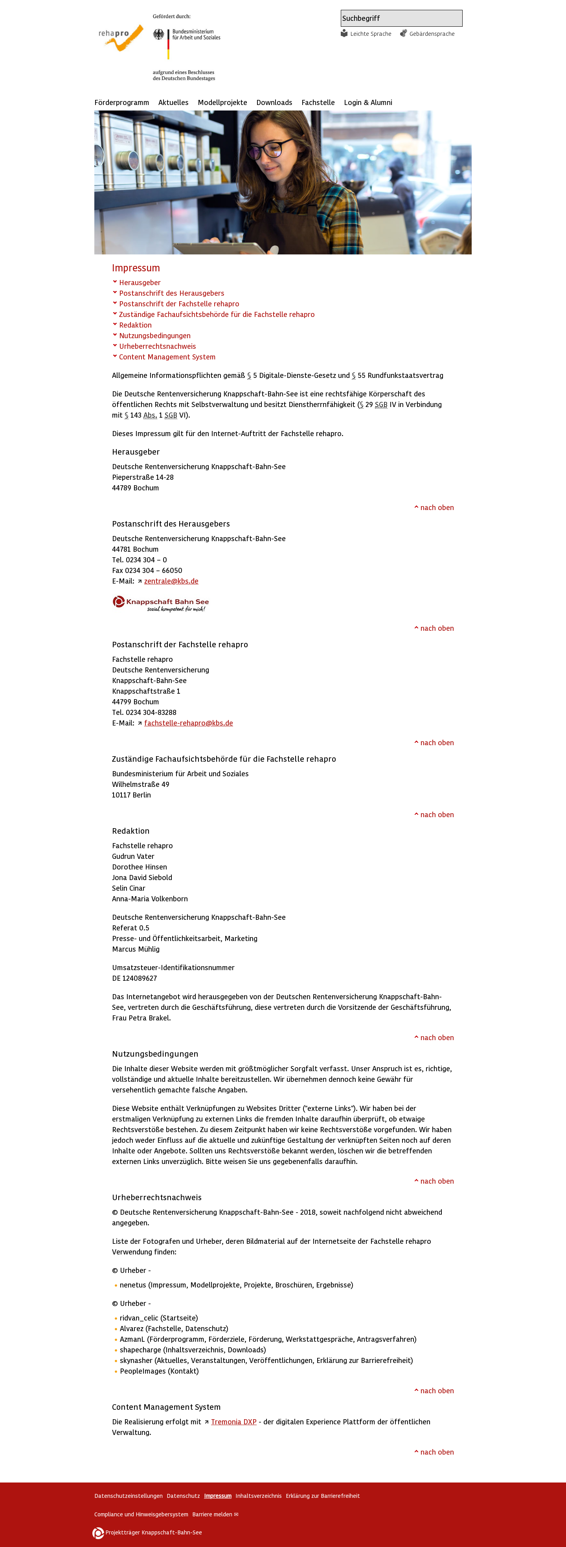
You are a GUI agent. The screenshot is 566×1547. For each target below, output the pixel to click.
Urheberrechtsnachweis (157, 346)
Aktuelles (173, 102)
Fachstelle (318, 102)
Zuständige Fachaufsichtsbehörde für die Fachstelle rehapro (217, 314)
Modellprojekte (222, 102)
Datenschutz (183, 1495)
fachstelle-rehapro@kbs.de (188, 722)
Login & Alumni (368, 102)
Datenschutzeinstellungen (128, 1495)
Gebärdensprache (432, 33)
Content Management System (167, 356)
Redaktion (135, 324)
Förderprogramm (121, 102)
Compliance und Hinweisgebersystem (141, 1514)
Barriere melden (215, 1514)
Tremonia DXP (234, 1421)
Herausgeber (140, 282)
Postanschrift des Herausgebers (171, 293)
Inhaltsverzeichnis (258, 1495)
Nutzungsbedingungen (155, 335)
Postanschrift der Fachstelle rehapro (179, 303)
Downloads (274, 102)
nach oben (437, 507)
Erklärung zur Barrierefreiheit (323, 1495)
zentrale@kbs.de (171, 580)
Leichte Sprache (371, 33)
